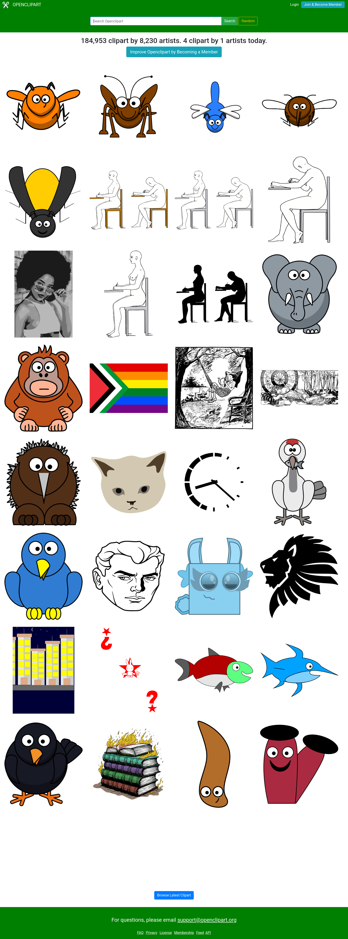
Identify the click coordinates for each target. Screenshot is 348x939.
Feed (200, 933)
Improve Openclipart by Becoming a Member (174, 52)
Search (229, 21)
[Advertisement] (174, 846)
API (208, 933)
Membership (184, 933)
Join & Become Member (323, 4)
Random (248, 21)
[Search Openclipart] (155, 21)
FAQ (140, 933)
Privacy (151, 933)
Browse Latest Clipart (174, 895)
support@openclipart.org (206, 920)
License (166, 933)
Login (294, 4)
